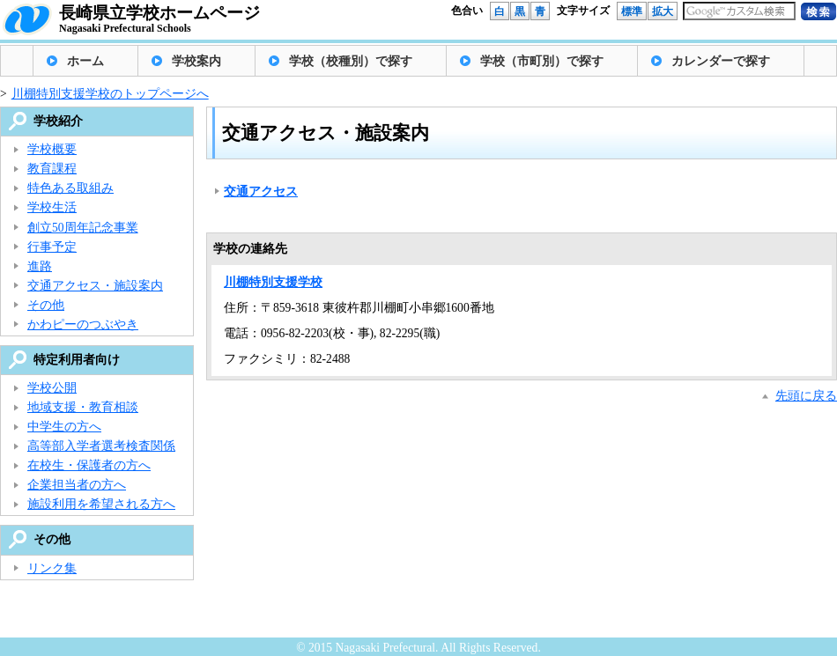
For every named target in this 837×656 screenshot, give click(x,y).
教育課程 (52, 168)
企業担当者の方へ (76, 484)
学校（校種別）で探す (350, 61)
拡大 (662, 11)
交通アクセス (261, 191)
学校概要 (52, 149)
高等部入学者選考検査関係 (101, 446)
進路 (39, 266)
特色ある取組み (70, 188)
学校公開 (52, 387)
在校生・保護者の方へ (89, 465)
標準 (631, 11)
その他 (45, 305)
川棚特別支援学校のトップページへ (110, 93)
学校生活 (52, 207)
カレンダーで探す (720, 61)
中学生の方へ (64, 426)
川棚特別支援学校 (273, 282)
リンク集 (52, 568)
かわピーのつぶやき (82, 324)
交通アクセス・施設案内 (95, 285)
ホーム (85, 61)
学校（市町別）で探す (542, 61)
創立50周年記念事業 (82, 227)
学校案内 (196, 61)
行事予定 (52, 247)
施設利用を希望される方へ (101, 504)
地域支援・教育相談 (82, 407)
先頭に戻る (806, 395)
